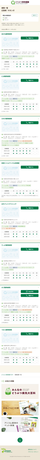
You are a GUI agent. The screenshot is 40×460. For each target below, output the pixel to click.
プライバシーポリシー (33, 451)
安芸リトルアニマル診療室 (10, 163)
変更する (34, 15)
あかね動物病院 (6, 34)
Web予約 (29, 291)
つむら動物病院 (6, 330)
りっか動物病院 (6, 245)
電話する (29, 38)
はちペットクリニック (8, 204)
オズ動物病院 (5, 287)
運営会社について (32, 449)
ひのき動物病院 (6, 119)
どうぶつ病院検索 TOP (7, 375)
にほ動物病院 (5, 76)
